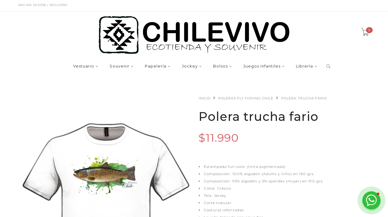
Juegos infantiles (262, 66)
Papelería (155, 66)
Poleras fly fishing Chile (245, 98)
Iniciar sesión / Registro (42, 5)
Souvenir (119, 66)
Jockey (190, 66)
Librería (304, 66)
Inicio (204, 98)
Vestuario (83, 66)
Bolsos (220, 66)
